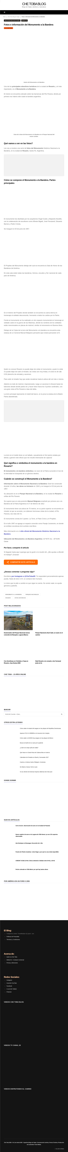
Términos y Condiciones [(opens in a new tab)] (13, 939)
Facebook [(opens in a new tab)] (9, 985)
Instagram (9, 979)
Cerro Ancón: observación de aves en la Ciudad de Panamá (33, 825)
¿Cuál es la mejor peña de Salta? (29, 747)
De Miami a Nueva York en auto (28, 766)
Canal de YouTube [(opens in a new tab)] (12, 982)
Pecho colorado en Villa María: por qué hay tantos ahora (32, 869)
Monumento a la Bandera (14, 593)
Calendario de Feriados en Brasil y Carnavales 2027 (34, 757)
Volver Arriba (59, 1148)
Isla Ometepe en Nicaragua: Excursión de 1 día (29, 842)
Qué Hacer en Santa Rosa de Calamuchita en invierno (35, 752)
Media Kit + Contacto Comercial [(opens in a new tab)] (15, 959)
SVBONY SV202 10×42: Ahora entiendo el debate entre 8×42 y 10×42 (35, 860)
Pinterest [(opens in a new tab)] (9, 991)
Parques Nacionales (32, 593)
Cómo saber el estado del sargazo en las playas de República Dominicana (40, 728)
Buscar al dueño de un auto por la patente (31, 742)
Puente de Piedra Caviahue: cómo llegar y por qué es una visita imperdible (37, 851)
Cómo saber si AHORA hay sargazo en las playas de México (36, 737)
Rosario (8, 597)
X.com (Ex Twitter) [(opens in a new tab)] (12, 988)
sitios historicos (20, 597)
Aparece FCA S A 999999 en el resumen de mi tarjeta (34, 732)
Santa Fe (24, 20)
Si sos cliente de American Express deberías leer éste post (36, 771)
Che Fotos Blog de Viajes (12, 20)
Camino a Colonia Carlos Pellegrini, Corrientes (33, 761)
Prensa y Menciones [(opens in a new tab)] (12, 962)
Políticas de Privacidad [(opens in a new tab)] (13, 936)
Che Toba (9, 28)
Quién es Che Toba (12, 956)
